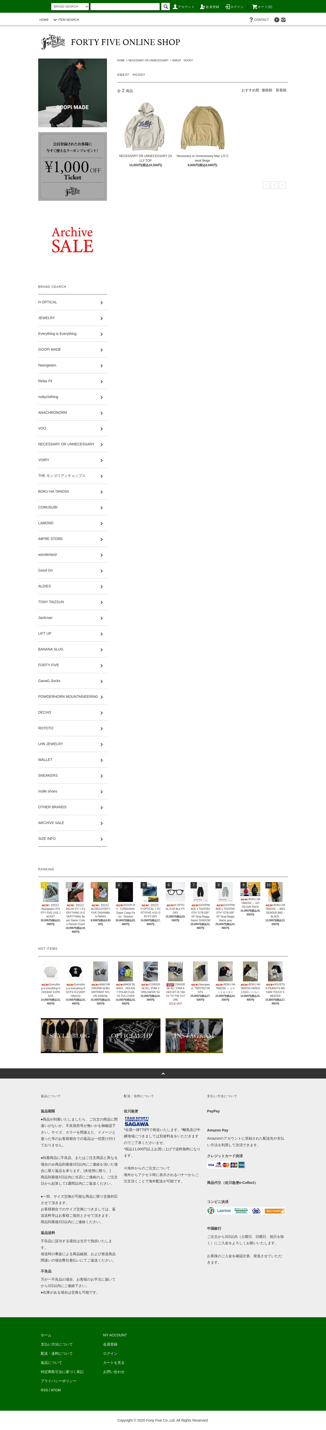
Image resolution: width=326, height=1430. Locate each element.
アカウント (183, 7)
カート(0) (262, 7)
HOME (44, 20)
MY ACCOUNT (115, 1335)
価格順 (267, 90)
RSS (44, 1390)
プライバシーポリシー (58, 1381)
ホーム (46, 1335)
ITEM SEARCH (65, 20)
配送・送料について (57, 1353)
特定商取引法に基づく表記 (62, 1372)
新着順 (281, 90)
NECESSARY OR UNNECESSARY (148, 60)
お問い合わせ (114, 1372)
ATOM (56, 1390)
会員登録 (209, 7)
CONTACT (258, 20)
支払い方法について (57, 1344)
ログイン (234, 7)
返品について (51, 1363)
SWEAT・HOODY (182, 60)
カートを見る (114, 1363)
